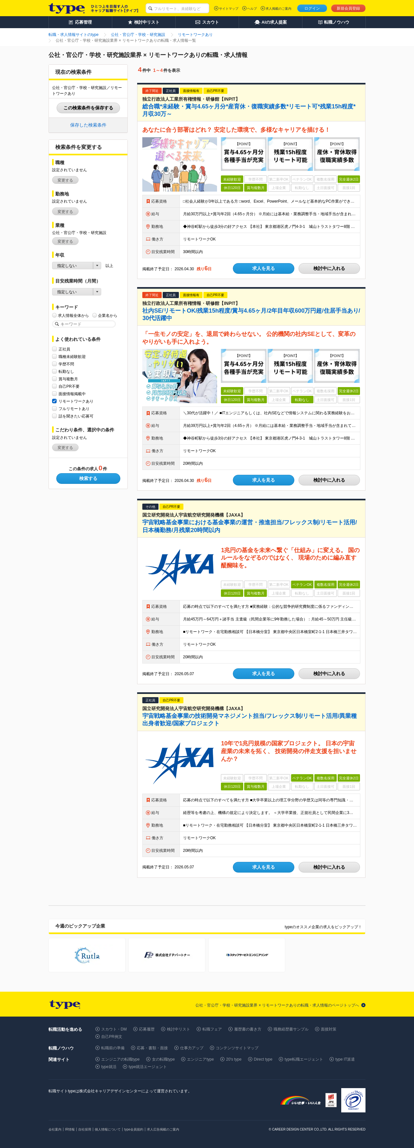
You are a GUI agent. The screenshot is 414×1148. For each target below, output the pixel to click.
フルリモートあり (74, 408)
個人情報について (108, 1129)
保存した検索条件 (88, 125)
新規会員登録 (348, 8)
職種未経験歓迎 (72, 356)
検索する (88, 478)
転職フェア (212, 1029)
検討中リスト (178, 1029)
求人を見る (263, 268)
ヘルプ (252, 8)
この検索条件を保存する (88, 107)
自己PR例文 (111, 1036)
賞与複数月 (68, 378)
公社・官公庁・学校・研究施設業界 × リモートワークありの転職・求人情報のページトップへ (277, 1005)
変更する (65, 180)
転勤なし (66, 371)
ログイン (312, 8)
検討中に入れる (329, 268)
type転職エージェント (304, 1059)
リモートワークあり (76, 401)
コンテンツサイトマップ (237, 1048)
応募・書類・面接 (152, 1048)
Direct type (263, 1059)
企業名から (107, 315)
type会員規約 (133, 1129)
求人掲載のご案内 (278, 8)
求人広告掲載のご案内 (163, 1129)
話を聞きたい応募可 (76, 416)
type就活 (108, 1066)
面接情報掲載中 (72, 393)
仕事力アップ (191, 1048)
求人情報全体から (73, 315)
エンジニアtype (200, 1059)
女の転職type (163, 1059)
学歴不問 (66, 364)
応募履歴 (147, 1029)
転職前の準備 (113, 1048)
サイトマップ (228, 8)
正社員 (64, 349)
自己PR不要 (69, 386)
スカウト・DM (114, 1029)
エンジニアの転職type (120, 1059)
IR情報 (70, 1129)
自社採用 (84, 1129)
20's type (234, 1059)
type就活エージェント (148, 1066)
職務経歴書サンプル (291, 1029)
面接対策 (328, 1029)
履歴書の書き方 (247, 1029)
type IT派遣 (345, 1059)
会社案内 (55, 1129)
